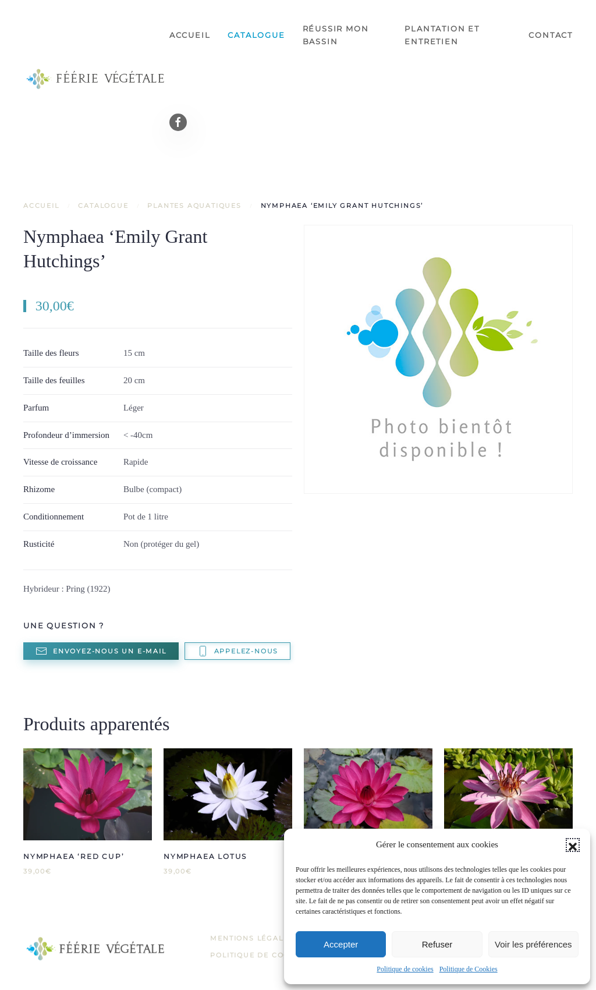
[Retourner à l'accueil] (96, 79)
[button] (573, 845)
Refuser (437, 944)
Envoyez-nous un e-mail (101, 651)
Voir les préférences (533, 944)
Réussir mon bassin (336, 35)
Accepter (341, 944)
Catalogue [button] (256, 35)
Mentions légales (251, 938)
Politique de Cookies (468, 969)
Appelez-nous (238, 651)
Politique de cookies (405, 969)
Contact (550, 35)
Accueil (190, 35)
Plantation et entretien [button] (442, 35)
